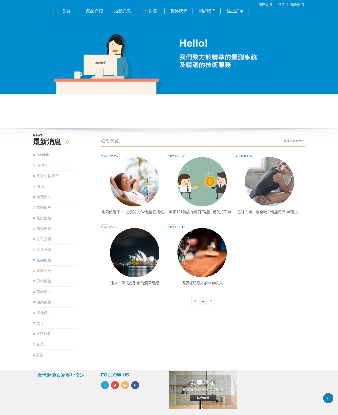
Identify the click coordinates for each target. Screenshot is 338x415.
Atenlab (42, 155)
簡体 (281, 4)
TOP (328, 398)
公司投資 (43, 239)
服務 (40, 186)
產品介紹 (94, 11)
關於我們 (207, 11)
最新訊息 (122, 11)
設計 (40, 355)
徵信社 (42, 165)
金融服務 (43, 260)
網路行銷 (43, 334)
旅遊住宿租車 (47, 176)
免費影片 (43, 197)
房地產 (42, 313)
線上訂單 (235, 11)
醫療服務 (43, 207)
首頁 (66, 11)
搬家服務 (43, 302)
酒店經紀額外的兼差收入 (202, 283)
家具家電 (43, 250)
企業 (40, 344)
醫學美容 (43, 292)
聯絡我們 (297, 4)
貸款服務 (43, 281)
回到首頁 (265, 4)
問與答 (150, 11)
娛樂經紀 (43, 271)
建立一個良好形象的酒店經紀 (134, 283)
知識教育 (43, 228)
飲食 (40, 323)
